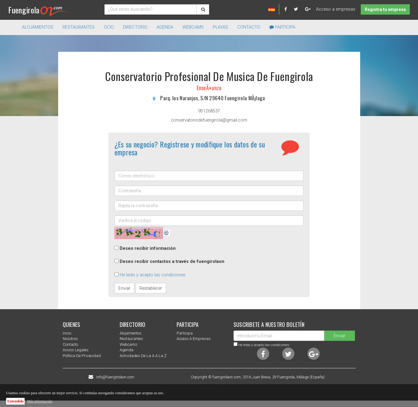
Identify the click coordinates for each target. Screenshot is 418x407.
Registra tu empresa (385, 9)
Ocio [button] (109, 27)
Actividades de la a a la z (143, 355)
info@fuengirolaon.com (115, 377)
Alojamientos (131, 333)
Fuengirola (39, 10)
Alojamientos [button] (37, 27)
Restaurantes (131, 338)
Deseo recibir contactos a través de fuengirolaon (172, 261)
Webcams (193, 27)
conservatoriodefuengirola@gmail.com (209, 120)
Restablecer (150, 288)
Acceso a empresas (335, 9)
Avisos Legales (76, 350)
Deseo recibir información (148, 248)
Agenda (164, 27)
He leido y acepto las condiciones (152, 275)
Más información (39, 401)
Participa (282, 27)
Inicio (67, 333)
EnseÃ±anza (209, 88)
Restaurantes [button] (78, 27)
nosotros (70, 338)
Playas (220, 27)
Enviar (124, 288)
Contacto (248, 27)
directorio (135, 27)
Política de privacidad (82, 355)
